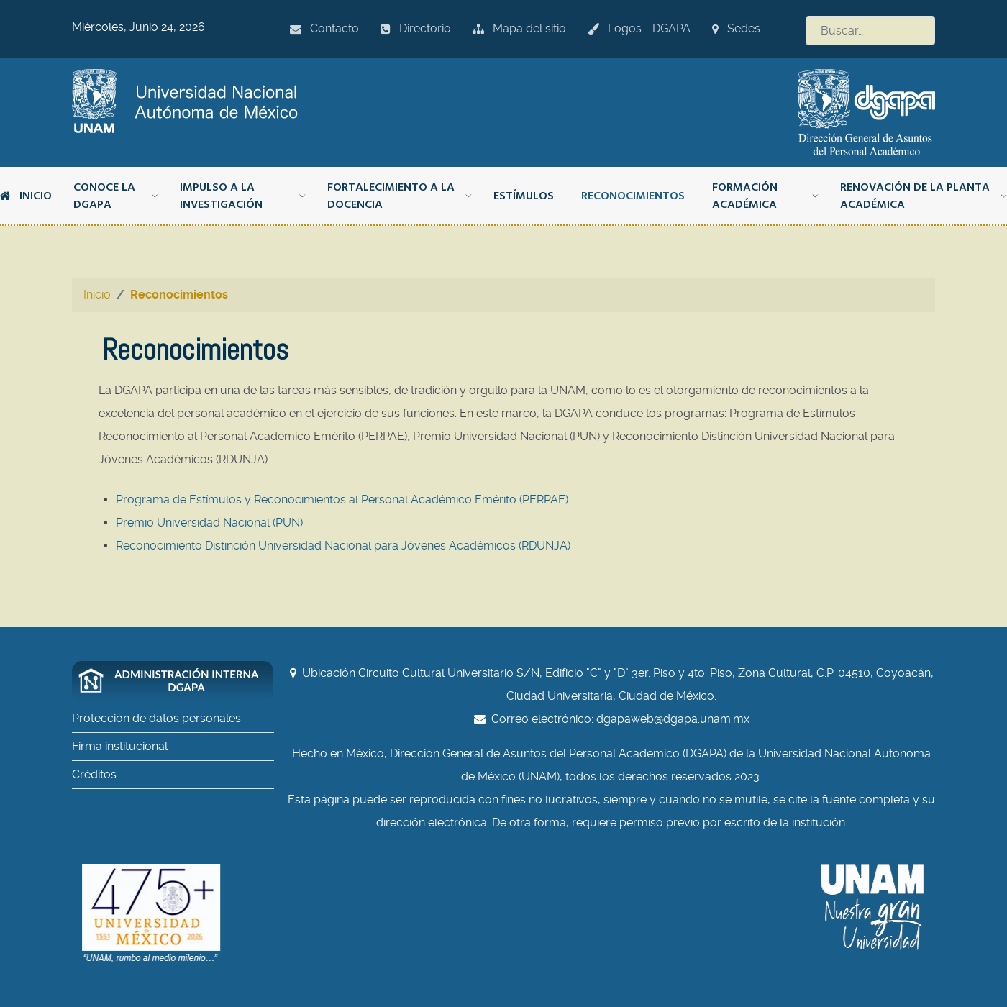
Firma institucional (120, 746)
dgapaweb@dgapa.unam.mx (672, 719)
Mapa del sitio (519, 28)
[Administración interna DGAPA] (180, 681)
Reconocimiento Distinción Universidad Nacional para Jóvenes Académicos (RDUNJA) (343, 545)
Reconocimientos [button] (633, 196)
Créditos (94, 774)
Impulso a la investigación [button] (243, 195)
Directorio (416, 28)
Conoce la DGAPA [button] (115, 195)
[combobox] (870, 30)
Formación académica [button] (765, 195)
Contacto (324, 28)
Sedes (736, 28)
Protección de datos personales (156, 718)
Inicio (26, 196)
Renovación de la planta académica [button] (923, 195)
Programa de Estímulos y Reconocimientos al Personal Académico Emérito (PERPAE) (342, 499)
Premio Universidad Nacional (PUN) (209, 522)
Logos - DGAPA (639, 28)
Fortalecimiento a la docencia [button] (399, 195)
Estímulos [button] (523, 196)
